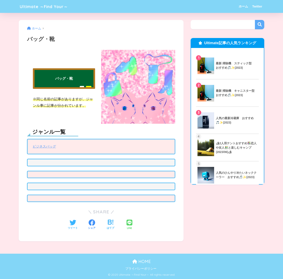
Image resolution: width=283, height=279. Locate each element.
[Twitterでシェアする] (73, 224)
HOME (141, 261)
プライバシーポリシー (140, 268)
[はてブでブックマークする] (110, 224)
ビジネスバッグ (45, 146)
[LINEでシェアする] (129, 225)
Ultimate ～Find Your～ (48, 6)
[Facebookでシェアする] (92, 224)
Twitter (257, 6)
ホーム (243, 6)
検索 (259, 24)
